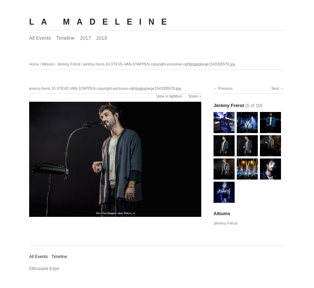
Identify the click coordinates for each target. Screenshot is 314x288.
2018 (101, 38)
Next (275, 88)
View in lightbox (169, 96)
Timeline (65, 38)
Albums (48, 64)
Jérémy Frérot (68, 64)
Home (34, 64)
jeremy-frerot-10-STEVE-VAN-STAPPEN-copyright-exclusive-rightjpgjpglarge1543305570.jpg (159, 64)
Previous (225, 88)
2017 (85, 38)
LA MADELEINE (101, 21)
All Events (40, 38)
